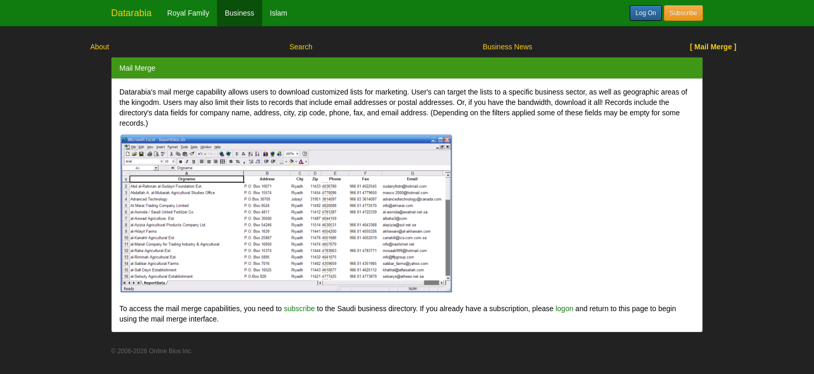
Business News (508, 47)
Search (300, 47)
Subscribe (683, 13)
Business (239, 13)
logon (564, 308)
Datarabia (131, 13)
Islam (278, 13)
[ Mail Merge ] (713, 47)
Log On (645, 13)
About (100, 47)
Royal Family (188, 13)
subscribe (299, 308)
